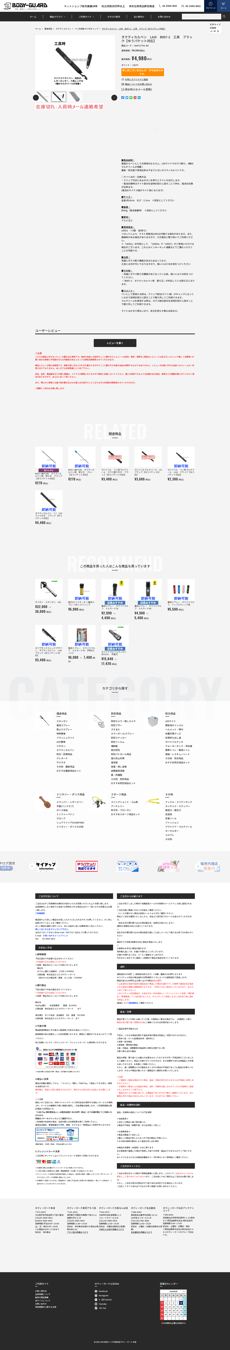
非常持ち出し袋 (173, 737)
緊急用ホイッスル (174, 725)
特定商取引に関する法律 (45, 1307)
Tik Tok (100, 1308)
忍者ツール (170, 818)
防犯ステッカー (119, 737)
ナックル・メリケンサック (178, 802)
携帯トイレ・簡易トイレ (177, 750)
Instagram (102, 1295)
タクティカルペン (63, 28)
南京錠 (114, 762)
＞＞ (184, 1291)
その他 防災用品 (174, 758)
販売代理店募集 (42, 1297)
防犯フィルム (117, 741)
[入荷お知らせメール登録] (136, 89)
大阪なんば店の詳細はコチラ (111, 1229)
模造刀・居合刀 (173, 810)
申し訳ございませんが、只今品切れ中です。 (142, 72)
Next (114, 98)
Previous (36, 98)
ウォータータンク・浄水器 (178, 746)
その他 (168, 839)
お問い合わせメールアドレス (55, 935)
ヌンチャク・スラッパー (177, 806)
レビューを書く (115, 343)
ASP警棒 (61, 741)
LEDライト (170, 721)
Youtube (101, 1303)
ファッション (172, 822)
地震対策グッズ (173, 733)
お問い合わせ (164, 16)
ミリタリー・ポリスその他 (70, 826)
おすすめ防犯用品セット (123, 783)
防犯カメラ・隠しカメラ (123, 721)
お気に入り (136, 79)
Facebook (101, 1291)
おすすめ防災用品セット (177, 762)
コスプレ (169, 835)
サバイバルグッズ (174, 741)
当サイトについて (42, 1300)
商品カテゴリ (56, 16)
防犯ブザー (116, 725)
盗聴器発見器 (117, 770)
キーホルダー (172, 830)
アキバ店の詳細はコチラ (77, 1232)
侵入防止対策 (117, 758)
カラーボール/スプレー (122, 733)
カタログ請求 (113, 16)
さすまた (115, 729)
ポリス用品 (62, 810)
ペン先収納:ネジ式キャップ (86, 28)
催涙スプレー (63, 725)
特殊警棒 (61, 733)
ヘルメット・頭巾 (174, 729)
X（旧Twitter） (104, 1299)
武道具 (168, 814)
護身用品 (48, 28)
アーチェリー (117, 806)
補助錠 (114, 746)
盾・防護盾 (116, 774)
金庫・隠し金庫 (119, 766)
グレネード (62, 758)
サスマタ (61, 762)
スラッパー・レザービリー (70, 802)
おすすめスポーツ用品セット (125, 814)
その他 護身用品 (65, 766)
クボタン (61, 746)
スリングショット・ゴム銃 (124, 802)
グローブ (61, 818)
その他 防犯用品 (120, 779)
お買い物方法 (41, 1291)
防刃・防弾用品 (64, 754)
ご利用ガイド (85, 16)
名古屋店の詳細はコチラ (141, 1232)
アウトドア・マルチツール (178, 826)
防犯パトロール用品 (121, 754)
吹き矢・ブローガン (121, 810)
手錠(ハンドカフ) (65, 806)
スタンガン (62, 721)
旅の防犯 (115, 750)
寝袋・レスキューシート (177, 754)
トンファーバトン (65, 814)
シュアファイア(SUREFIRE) (70, 822)
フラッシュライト (65, 737)
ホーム (33, 16)
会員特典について (42, 1294)
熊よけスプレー (64, 729)
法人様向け (139, 16)
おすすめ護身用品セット (69, 770)
